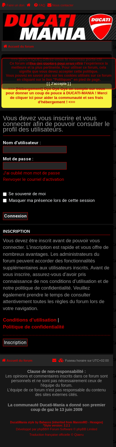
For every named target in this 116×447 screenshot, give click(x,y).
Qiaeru (79, 434)
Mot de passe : (18, 158)
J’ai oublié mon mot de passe (31, 173)
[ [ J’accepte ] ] (59, 84)
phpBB (42, 429)
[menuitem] (12, 5)
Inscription (15, 342)
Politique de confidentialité (33, 327)
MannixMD (80, 422)
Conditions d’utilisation (29, 320)
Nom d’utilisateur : (22, 142)
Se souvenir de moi (24, 193)
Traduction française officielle (49, 434)
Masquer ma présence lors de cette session (49, 200)
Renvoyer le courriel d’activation (33, 179)
